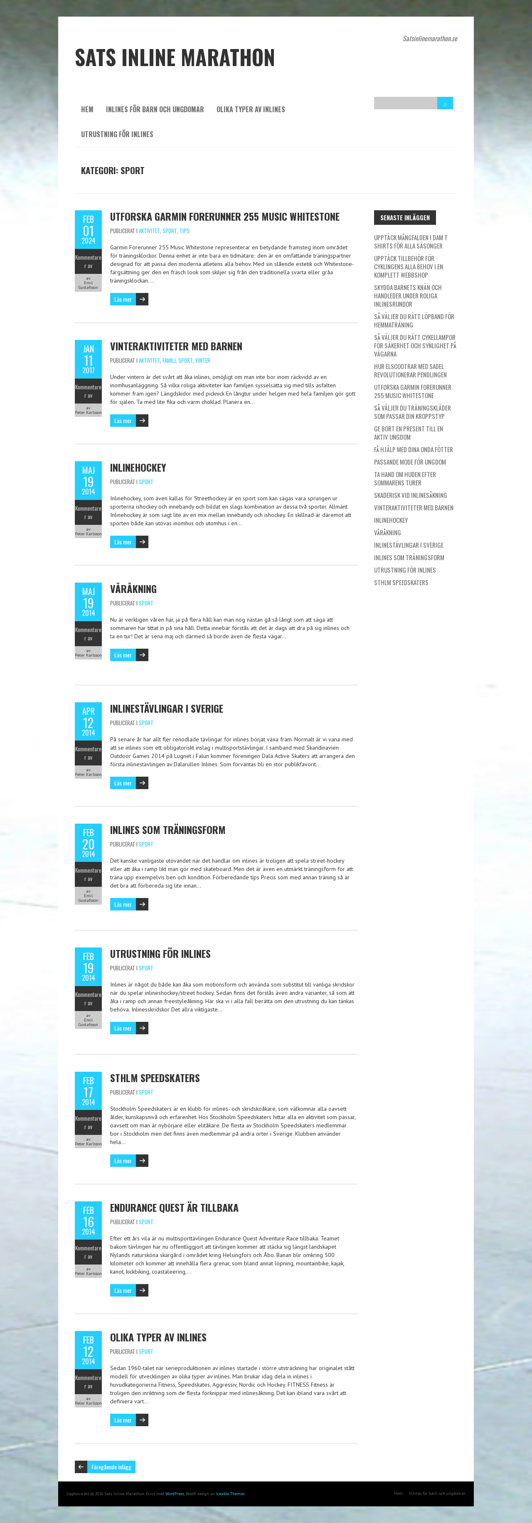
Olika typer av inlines (251, 109)
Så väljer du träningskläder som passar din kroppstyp (412, 412)
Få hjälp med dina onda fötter (413, 449)
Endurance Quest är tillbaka (174, 1207)
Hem (87, 109)
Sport (170, 230)
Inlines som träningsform (168, 829)
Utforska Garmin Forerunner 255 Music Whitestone (225, 216)
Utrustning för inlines (117, 134)
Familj (169, 360)
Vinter (202, 360)
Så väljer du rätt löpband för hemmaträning (414, 320)
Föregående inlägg (111, 1466)
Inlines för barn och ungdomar (155, 109)
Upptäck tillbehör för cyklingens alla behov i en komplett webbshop (408, 266)
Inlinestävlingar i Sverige (166, 708)
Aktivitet (149, 230)
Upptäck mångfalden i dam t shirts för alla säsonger (411, 241)
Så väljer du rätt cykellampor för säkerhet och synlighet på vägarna (415, 345)
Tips (185, 230)
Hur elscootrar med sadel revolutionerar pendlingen (410, 370)
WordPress (174, 1493)
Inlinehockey (138, 467)
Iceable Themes (230, 1493)
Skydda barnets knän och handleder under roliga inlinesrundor (408, 295)
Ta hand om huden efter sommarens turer (405, 478)
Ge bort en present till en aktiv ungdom (408, 432)
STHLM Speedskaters (155, 1077)
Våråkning (133, 588)
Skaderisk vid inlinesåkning (410, 494)
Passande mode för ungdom (410, 461)
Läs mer (123, 299)
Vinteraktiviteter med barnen (176, 345)
